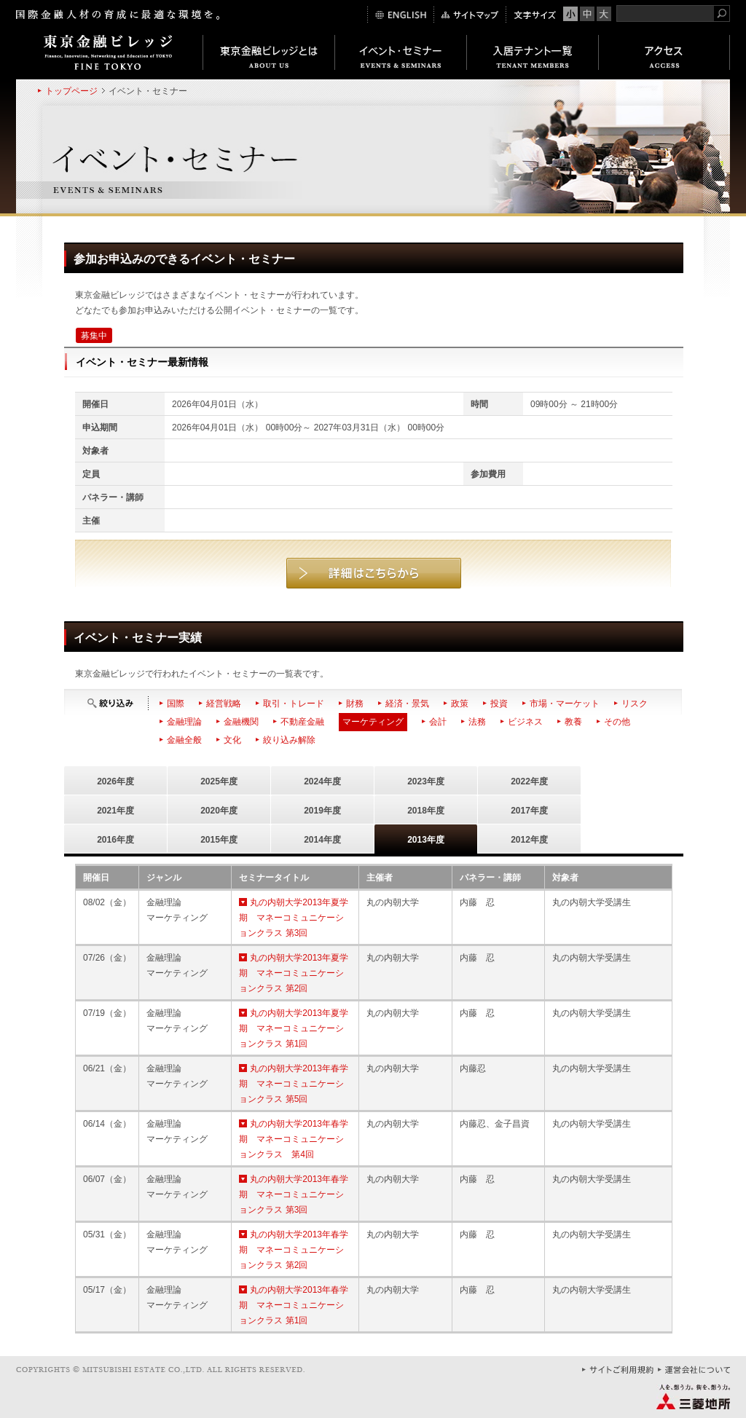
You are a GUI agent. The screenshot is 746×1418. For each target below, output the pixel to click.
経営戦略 (223, 703)
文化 (232, 740)
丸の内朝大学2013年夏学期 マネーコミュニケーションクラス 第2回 (293, 973)
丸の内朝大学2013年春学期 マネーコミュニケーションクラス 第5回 (293, 1083)
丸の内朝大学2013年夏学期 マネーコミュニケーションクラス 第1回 (293, 1028)
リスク (634, 703)
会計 (438, 722)
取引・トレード (293, 703)
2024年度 (322, 781)
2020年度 (218, 810)
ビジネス (525, 722)
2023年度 (425, 781)
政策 (459, 703)
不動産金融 (302, 722)
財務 (355, 703)
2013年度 (425, 840)
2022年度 (529, 781)
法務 (477, 722)
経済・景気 (407, 703)
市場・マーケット (565, 703)
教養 (573, 722)
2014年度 (322, 840)
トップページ (71, 91)
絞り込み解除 (289, 740)
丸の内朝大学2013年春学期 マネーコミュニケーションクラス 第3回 (293, 1194)
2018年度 (425, 810)
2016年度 (115, 840)
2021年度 (115, 810)
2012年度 (529, 840)
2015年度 (218, 840)
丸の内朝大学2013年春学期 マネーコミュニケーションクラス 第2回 (293, 1249)
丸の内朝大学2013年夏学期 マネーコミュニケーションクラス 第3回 (293, 917)
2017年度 (529, 810)
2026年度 (115, 781)
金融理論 (184, 722)
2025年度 (218, 781)
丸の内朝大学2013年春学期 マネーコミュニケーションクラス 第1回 (293, 1305)
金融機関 (241, 722)
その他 (617, 722)
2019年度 (322, 810)
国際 (175, 703)
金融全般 (184, 740)
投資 (499, 703)
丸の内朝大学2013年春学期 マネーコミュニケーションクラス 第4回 (293, 1139)
